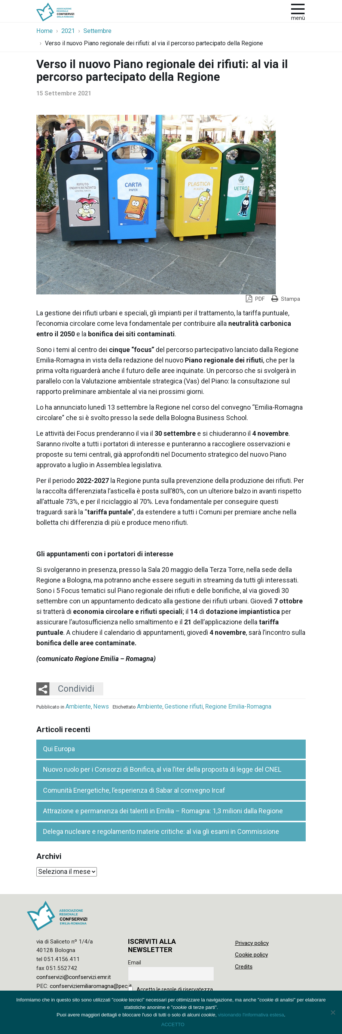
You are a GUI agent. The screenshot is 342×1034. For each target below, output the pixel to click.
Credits (244, 966)
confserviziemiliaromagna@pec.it (91, 986)
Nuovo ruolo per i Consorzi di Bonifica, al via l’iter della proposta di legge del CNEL (162, 769)
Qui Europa (59, 749)
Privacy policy (252, 943)
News (101, 706)
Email (134, 963)
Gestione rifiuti (184, 706)
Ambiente (78, 706)
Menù (298, 18)
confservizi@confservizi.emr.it (73, 977)
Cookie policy (251, 954)
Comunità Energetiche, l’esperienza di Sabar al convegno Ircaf (134, 790)
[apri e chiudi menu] (298, 8)
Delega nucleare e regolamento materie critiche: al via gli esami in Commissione (161, 831)
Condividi (76, 688)
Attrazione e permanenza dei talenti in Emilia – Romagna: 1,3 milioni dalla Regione (163, 811)
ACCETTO (172, 1024)
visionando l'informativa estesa (251, 1015)
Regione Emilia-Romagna (238, 706)
